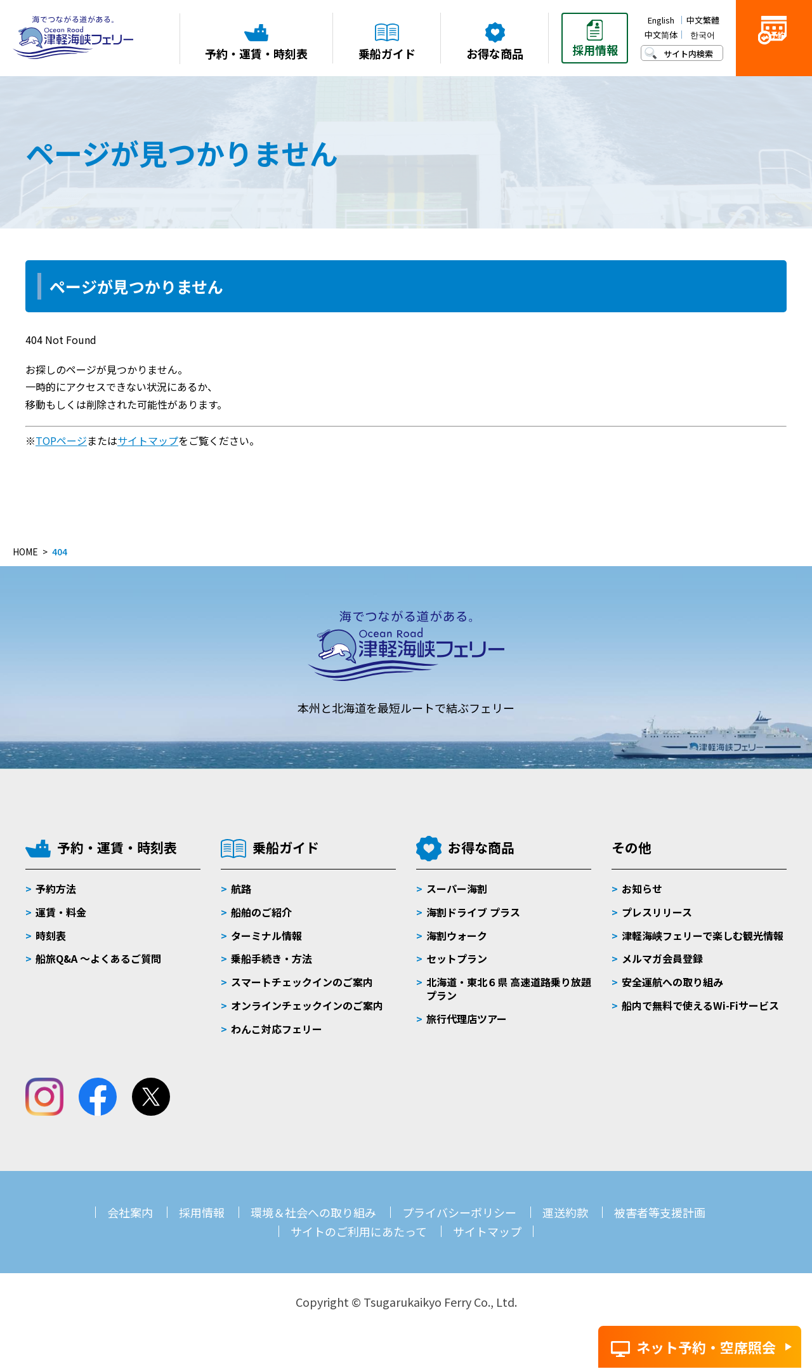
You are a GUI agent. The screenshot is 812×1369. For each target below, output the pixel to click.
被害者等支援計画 (659, 1212)
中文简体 (661, 35)
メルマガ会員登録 (662, 958)
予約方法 (56, 888)
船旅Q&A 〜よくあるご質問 (98, 958)
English (661, 20)
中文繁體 (702, 20)
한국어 (702, 35)
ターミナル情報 (266, 935)
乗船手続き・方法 (271, 958)
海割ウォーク (456, 935)
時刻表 (51, 935)
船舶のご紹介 (261, 912)
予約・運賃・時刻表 (117, 847)
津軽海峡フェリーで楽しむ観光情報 (702, 935)
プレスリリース (657, 912)
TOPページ (61, 440)
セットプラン (456, 958)
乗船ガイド (285, 847)
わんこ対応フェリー (276, 1028)
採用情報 (202, 1212)
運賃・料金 (61, 912)
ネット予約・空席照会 (706, 1347)
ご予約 (774, 58)
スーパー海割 (456, 888)
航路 (241, 888)
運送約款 (565, 1212)
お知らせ (642, 888)
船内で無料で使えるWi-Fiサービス (700, 1005)
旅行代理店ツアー (466, 1018)
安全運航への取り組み (672, 981)
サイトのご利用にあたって (359, 1231)
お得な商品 (481, 847)
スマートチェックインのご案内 (302, 981)
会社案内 (130, 1212)
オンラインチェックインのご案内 (307, 1005)
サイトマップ (147, 440)
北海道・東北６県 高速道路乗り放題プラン (508, 988)
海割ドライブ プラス (473, 912)
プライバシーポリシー (459, 1212)
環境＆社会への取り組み (313, 1212)
